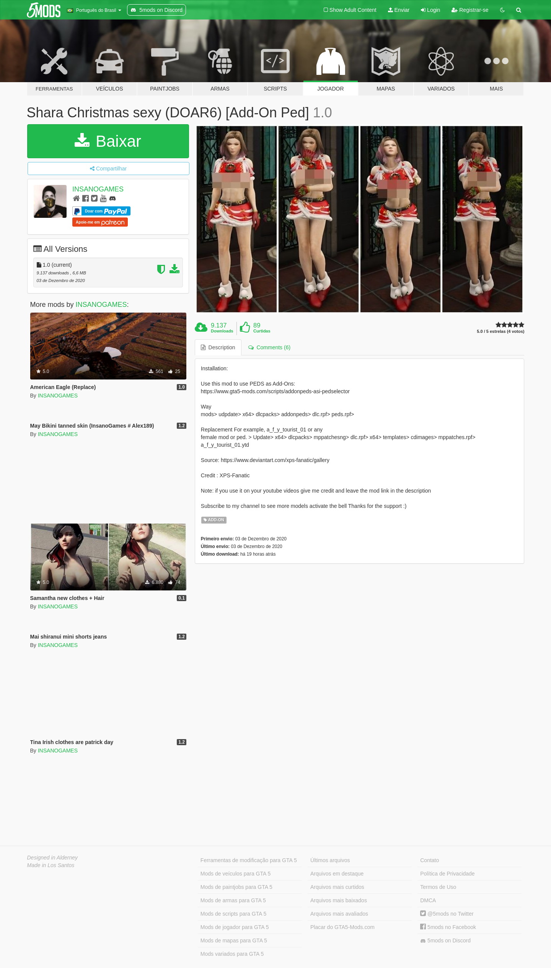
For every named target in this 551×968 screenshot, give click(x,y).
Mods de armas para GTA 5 (233, 900)
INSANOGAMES (98, 189)
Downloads (222, 331)
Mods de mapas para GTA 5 (234, 940)
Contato (429, 860)
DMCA (428, 900)
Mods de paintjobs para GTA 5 (236, 887)
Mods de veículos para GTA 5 (236, 874)
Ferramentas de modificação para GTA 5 (249, 860)
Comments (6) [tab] (269, 347)
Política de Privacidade (447, 874)
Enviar (399, 10)
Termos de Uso (438, 887)
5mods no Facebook (448, 927)
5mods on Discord (445, 940)
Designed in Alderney (52, 857)
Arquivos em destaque (337, 874)
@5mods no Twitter (446, 913)
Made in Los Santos (51, 865)
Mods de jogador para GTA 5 (235, 927)
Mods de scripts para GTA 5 (233, 914)
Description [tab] (218, 347)
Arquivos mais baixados (338, 900)
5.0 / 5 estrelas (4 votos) (500, 331)
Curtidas (262, 331)
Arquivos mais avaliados (339, 914)
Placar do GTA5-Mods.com (342, 927)
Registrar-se (470, 10)
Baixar (108, 141)
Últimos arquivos (330, 860)
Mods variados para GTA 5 (232, 954)
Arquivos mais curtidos (337, 887)
